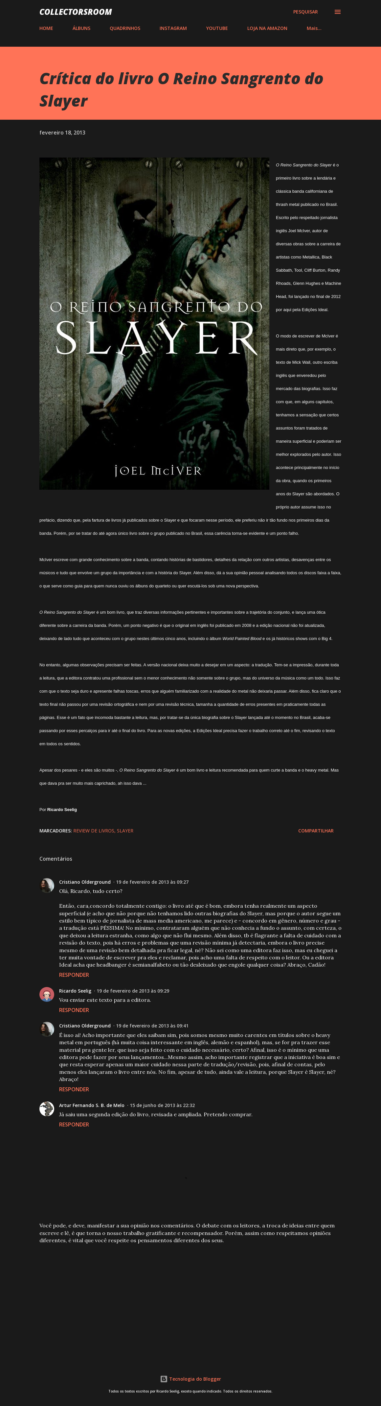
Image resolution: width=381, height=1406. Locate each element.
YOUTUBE (217, 28)
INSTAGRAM (173, 28)
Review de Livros (93, 830)
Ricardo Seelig (75, 991)
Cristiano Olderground (85, 882)
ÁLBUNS (81, 28)
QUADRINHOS (125, 28)
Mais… (314, 28)
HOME (46, 28)
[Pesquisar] (305, 12)
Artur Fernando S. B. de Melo (91, 1105)
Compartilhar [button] (316, 830)
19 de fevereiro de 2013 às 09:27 (152, 882)
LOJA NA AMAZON (267, 28)
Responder (74, 974)
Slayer (125, 830)
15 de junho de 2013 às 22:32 (162, 1105)
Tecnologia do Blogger (190, 1379)
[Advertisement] (190, 1301)
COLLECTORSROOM (75, 11)
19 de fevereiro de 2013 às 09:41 (152, 1026)
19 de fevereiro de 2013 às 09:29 (133, 991)
